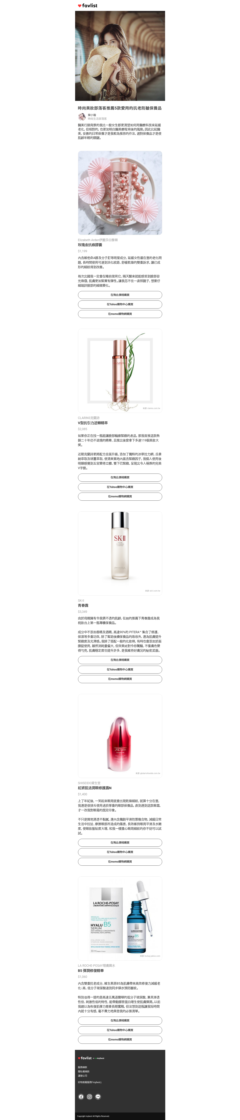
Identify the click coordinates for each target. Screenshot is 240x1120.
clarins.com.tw (154, 408)
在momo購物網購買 (120, 313)
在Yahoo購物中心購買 (120, 304)
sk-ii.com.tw (155, 591)
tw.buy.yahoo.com (152, 230)
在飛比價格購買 (120, 294)
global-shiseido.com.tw (150, 773)
